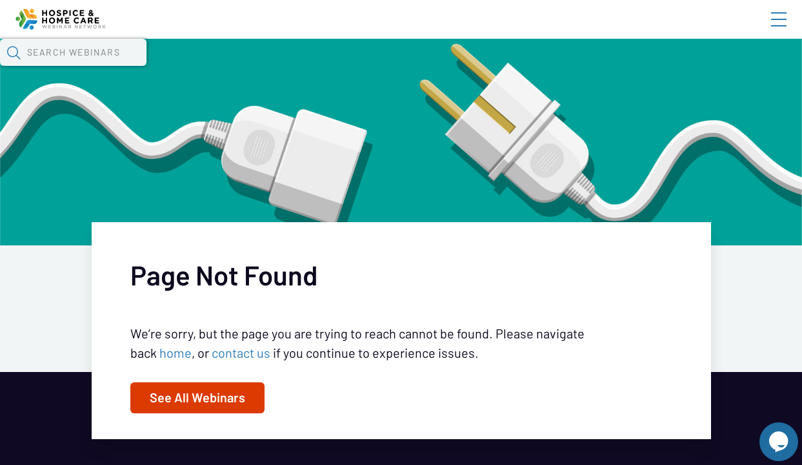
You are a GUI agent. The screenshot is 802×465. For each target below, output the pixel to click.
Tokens (365, 68)
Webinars (229, 68)
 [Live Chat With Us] (767, 432)
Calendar (301, 68)
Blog (595, 30)
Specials (453, 68)
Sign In (764, 30)
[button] (645, 66)
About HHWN (675, 30)
